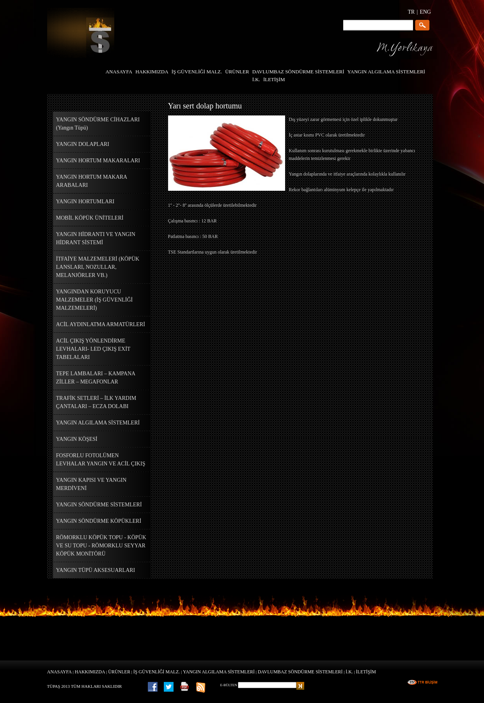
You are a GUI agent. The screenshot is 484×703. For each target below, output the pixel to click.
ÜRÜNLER (119, 672)
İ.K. (349, 672)
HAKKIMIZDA (90, 672)
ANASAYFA (59, 672)
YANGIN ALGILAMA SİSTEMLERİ (219, 672)
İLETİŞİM (366, 672)
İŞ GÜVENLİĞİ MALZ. (156, 672)
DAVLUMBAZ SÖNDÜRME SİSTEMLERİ (300, 672)
